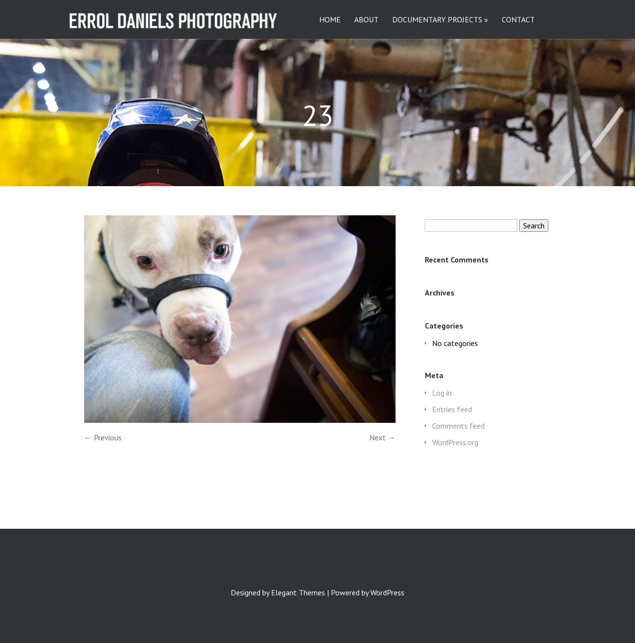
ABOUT (366, 20)
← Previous (103, 437)
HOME (330, 20)
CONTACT (518, 20)
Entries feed (452, 409)
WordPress (387, 592)
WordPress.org (455, 442)
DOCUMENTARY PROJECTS (437, 20)
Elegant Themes (298, 592)
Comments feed (458, 426)
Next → (382, 437)
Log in (442, 393)
